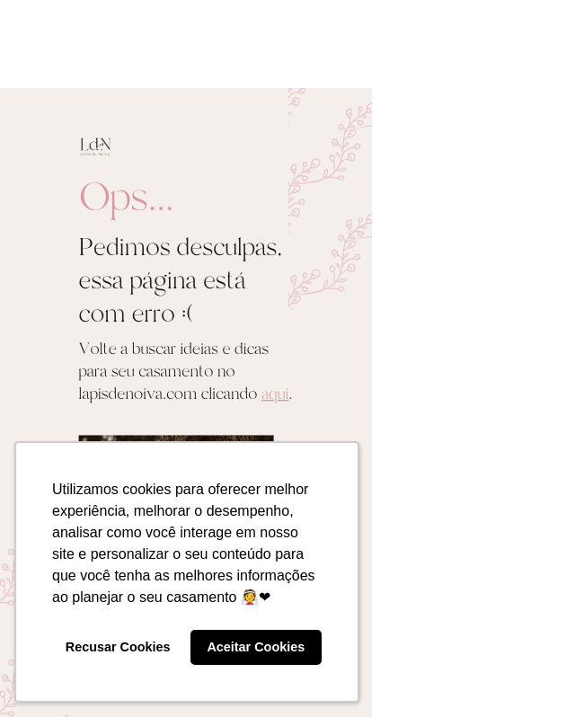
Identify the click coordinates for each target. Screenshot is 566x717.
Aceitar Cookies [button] (256, 647)
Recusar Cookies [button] (118, 647)
